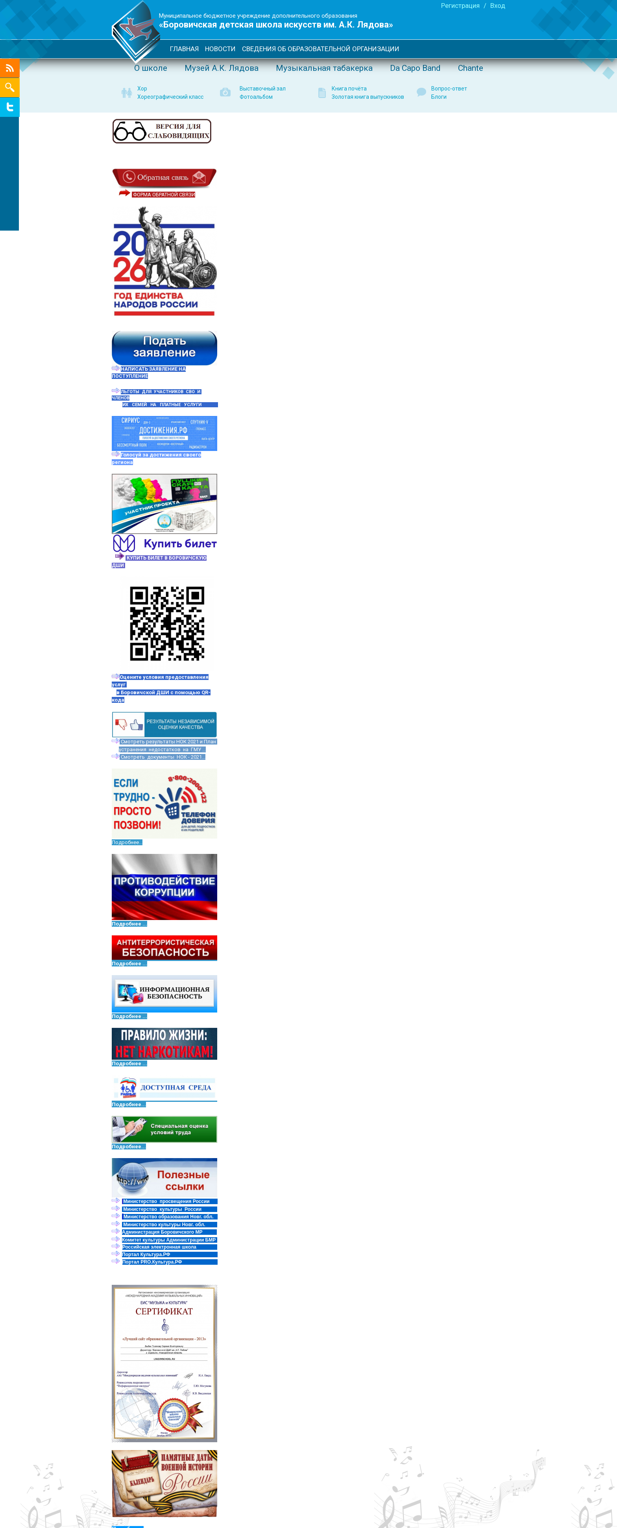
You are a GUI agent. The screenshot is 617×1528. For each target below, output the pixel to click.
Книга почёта (349, 88)
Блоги (439, 97)
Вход (497, 5)
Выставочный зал (263, 88)
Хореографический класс (170, 97)
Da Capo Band (415, 68)
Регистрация (460, 5)
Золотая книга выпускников (368, 97)
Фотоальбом (256, 97)
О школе (150, 68)
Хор (142, 88)
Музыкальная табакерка (324, 68)
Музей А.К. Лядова (222, 68)
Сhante (470, 68)
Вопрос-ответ (449, 88)
